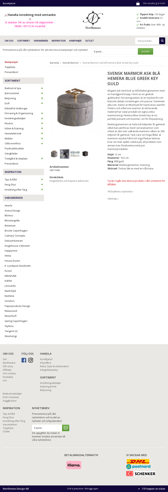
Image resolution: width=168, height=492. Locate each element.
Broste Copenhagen (16, 230)
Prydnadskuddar (14, 148)
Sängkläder (11, 153)
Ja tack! (145, 51)
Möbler (24, 138)
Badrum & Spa (24, 88)
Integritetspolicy (49, 369)
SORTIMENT (23, 40)
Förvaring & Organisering (24, 113)
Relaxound (11, 311)
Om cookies (9, 373)
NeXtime (9, 296)
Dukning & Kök (48, 386)
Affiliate (7, 369)
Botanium (10, 225)
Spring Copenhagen (16, 321)
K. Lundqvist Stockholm (18, 265)
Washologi (11, 336)
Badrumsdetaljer (12, 393)
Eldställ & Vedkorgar (16, 108)
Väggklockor (10, 400)
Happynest (11, 250)
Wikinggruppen (91, 488)
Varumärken (10, 424)
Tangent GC (11, 331)
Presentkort (11, 72)
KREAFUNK (10, 276)
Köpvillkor (45, 362)
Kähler (8, 280)
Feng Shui (24, 184)
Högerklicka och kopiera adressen (69, 180)
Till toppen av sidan (151, 488)
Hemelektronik (24, 133)
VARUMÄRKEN (41, 40)
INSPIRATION (59, 40)
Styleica (9, 326)
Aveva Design (12, 210)
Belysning (24, 98)
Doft (24, 103)
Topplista (10, 67)
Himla (8, 255)
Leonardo (10, 285)
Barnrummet (24, 93)
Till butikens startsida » (120, 191)
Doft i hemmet (11, 397)
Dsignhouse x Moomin (17, 245)
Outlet (89, 40)
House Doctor (12, 260)
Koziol (8, 270)
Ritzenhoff (10, 316)
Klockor (24, 123)
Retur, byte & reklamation (54, 366)
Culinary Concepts (15, 235)
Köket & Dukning (24, 128)
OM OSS (9, 40)
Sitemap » (113, 198)
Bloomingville (12, 220)
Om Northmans (9, 360)
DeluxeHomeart (14, 240)
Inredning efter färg (24, 189)
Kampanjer (75, 40)
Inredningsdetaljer (24, 118)
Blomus (9, 215)
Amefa (8, 205)
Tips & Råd (24, 179)
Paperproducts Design (17, 306)
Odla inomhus (24, 143)
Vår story (8, 366)
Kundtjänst (46, 359)
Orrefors (10, 301)
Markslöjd (10, 291)
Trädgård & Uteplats (24, 158)
